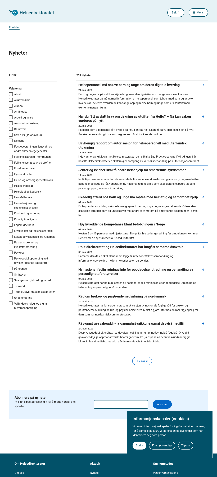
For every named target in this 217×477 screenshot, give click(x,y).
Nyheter (94, 473)
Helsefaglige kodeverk (25, 191)
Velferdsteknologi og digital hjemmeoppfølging (28, 305)
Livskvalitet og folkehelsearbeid (31, 231)
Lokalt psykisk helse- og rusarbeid (32, 236)
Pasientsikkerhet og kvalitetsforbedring (23, 244)
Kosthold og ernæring (24, 213)
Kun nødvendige (162, 445)
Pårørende (18, 268)
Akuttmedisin (19, 100)
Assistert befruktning (24, 123)
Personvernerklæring (165, 473)
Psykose (16, 252)
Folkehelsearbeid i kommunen (30, 156)
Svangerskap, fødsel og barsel (30, 280)
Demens (16, 140)
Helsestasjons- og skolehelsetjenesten (23, 205)
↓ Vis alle (142, 361)
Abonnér (162, 404)
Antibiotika (18, 111)
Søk (173, 12)
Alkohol (16, 106)
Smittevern (18, 274)
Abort (15, 94)
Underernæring (20, 297)
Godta (139, 445)
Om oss (19, 473)
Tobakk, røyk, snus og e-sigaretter (32, 292)
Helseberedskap (21, 185)
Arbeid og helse (21, 117)
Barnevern (17, 129)
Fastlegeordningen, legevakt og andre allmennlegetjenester (30, 148)
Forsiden (14, 27)
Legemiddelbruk (21, 225)
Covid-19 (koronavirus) (25, 135)
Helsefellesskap (21, 197)
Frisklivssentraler (22, 168)
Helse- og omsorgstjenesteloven (31, 180)
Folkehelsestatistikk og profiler (30, 162)
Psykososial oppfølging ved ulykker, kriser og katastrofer (28, 260)
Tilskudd (17, 286)
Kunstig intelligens (23, 219)
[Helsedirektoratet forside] (34, 13)
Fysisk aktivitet (20, 174)
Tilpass (185, 445)
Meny (200, 12)
